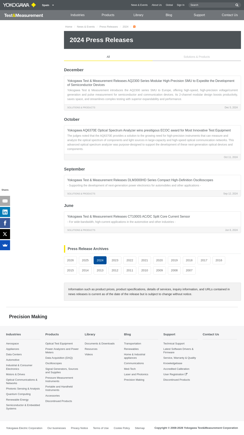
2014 (85, 270)
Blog (169, 15)
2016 (219, 260)
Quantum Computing (18, 394)
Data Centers (14, 354)
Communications (134, 363)
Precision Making (134, 379)
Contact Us (230, 15)
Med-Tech (130, 368)
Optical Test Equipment (59, 343)
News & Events (139, 5)
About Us (157, 5)
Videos (89, 354)
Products (108, 15)
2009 (159, 270)
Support (199, 15)
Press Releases (108, 26)
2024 (125, 26)
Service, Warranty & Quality (179, 357)
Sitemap (140, 428)
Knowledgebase (172, 363)
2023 (115, 260)
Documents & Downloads (100, 343)
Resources (91, 348)
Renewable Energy (17, 399)
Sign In (180, 5)
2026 (70, 260)
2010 (144, 270)
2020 (159, 260)
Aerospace (12, 343)
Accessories (52, 395)
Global (169, 5)
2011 (129, 270)
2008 (174, 270)
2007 (189, 270)
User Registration (173, 374)
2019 (174, 260)
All (108, 56)
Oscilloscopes (53, 363)
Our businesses (56, 428)
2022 (129, 260)
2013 (100, 270)
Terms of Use (101, 428)
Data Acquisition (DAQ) (59, 357)
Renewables (131, 348)
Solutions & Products (197, 56)
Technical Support (173, 343)
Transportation (132, 343)
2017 (204, 260)
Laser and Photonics (136, 374)
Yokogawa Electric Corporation (24, 428)
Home (68, 26)
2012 (115, 270)
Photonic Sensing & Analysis (23, 388)
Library (138, 15)
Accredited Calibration (176, 368)
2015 (70, 270)
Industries (78, 15)
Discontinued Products (58, 401)
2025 (85, 260)
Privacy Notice (79, 428)
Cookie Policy (122, 428)
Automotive (12, 359)
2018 (189, 260)
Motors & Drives (15, 374)
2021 (144, 260)
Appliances (12, 348)
